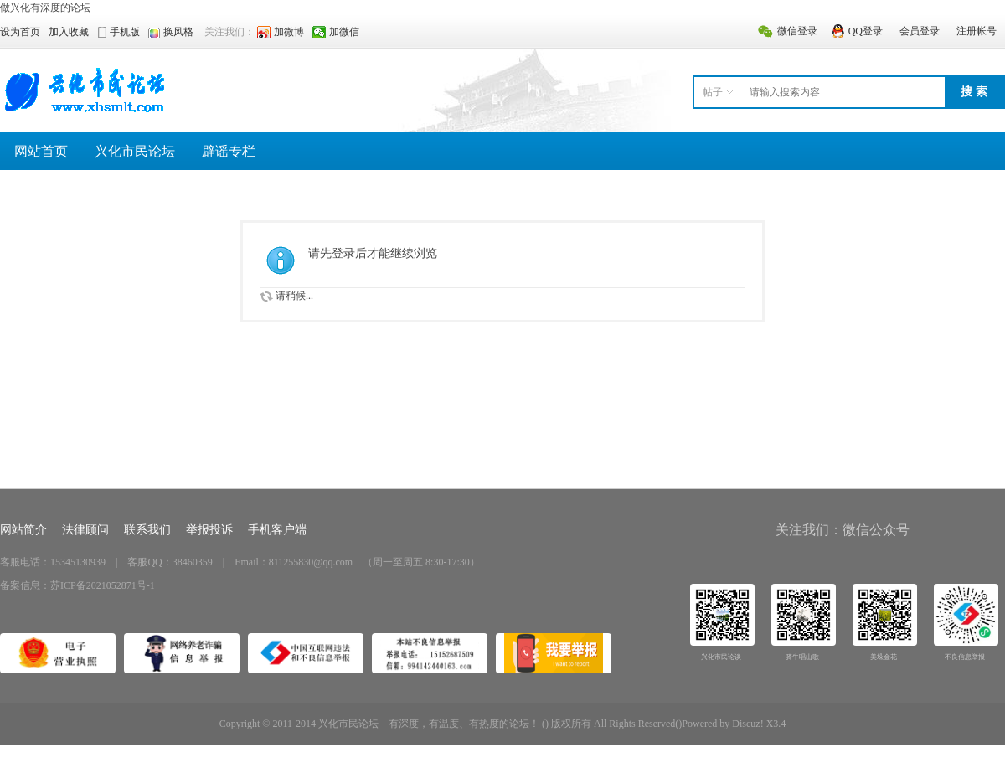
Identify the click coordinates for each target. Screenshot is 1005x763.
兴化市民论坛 (135, 151)
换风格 (178, 32)
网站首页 (41, 151)
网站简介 (23, 529)
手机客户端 (277, 529)
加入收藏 (69, 32)
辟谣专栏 (228, 151)
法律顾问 (85, 529)
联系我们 (147, 529)
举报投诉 (209, 529)
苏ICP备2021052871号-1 (102, 585)
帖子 (713, 92)
